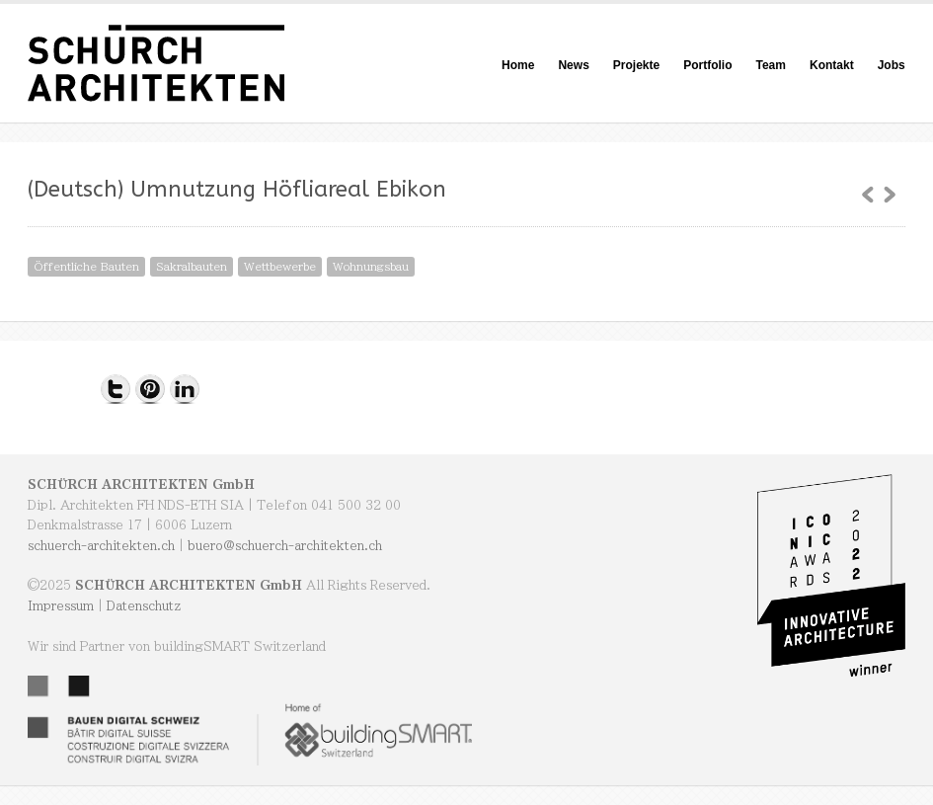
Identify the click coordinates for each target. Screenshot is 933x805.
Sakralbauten (191, 266)
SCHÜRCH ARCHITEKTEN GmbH (141, 484)
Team (771, 65)
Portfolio (707, 65)
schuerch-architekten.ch (101, 545)
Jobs (891, 65)
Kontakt (832, 65)
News (573, 65)
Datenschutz (144, 605)
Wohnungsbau (371, 266)
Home (518, 65)
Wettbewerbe (280, 266)
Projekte (636, 65)
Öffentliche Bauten (86, 266)
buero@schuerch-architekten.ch (285, 545)
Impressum (61, 605)
